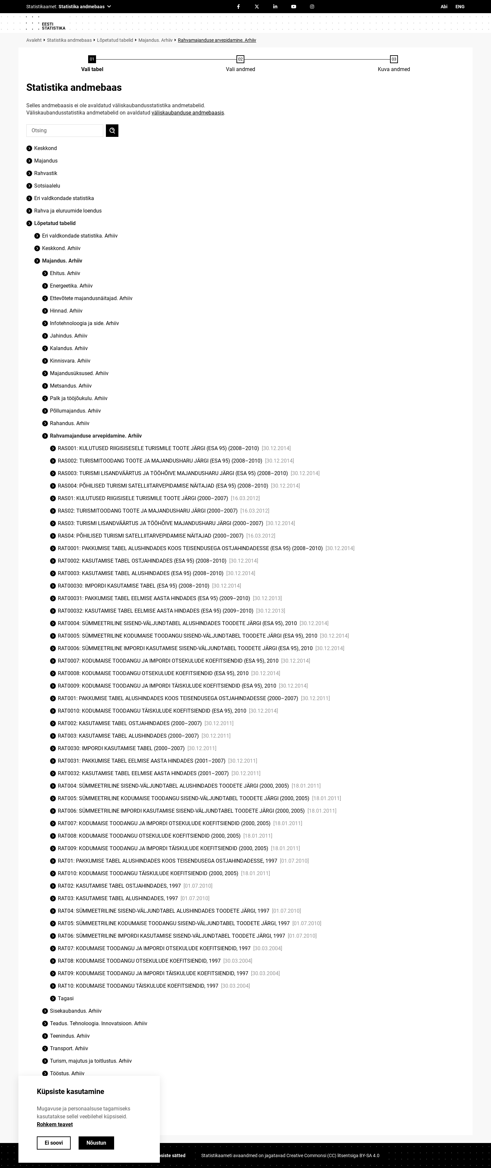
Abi (444, 6)
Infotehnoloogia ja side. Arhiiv (84, 323)
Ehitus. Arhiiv (65, 273)
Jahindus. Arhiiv (68, 336)
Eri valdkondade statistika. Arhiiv (80, 236)
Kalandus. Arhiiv (69, 348)
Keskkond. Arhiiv (61, 248)
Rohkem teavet (55, 1124)
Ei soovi (54, 1143)
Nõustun (96, 1143)
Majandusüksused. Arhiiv (79, 373)
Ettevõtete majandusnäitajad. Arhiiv (91, 298)
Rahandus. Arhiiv (69, 423)
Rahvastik (45, 173)
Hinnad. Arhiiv (66, 311)
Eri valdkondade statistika (64, 198)
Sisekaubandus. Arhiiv (76, 1011)
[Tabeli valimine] (92, 64)
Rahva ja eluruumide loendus (68, 211)
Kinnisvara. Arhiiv (70, 361)
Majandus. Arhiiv (155, 40)
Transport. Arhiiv (69, 1048)
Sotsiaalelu (47, 186)
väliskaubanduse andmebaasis (188, 113)
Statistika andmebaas (69, 40)
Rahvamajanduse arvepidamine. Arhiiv (217, 40)
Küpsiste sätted (169, 1155)
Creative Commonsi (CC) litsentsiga (333, 1155)
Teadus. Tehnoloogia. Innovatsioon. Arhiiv (98, 1023)
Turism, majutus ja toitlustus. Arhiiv (91, 1061)
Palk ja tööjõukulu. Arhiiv (79, 398)
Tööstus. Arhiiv (67, 1073)
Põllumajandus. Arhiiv (75, 411)
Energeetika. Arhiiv (71, 286)
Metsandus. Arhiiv (71, 386)
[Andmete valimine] (240, 64)
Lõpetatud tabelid (115, 40)
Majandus (46, 161)
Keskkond (45, 148)
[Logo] (45, 23)
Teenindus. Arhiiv (70, 1036)
